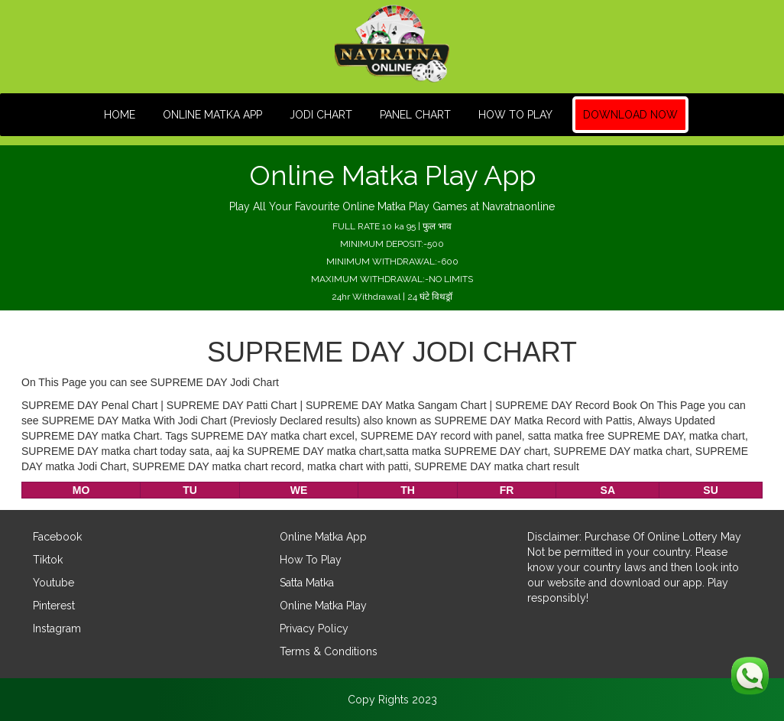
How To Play (515, 115)
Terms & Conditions (328, 651)
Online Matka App (212, 115)
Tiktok (48, 560)
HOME (119, 115)
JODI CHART (321, 115)
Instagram (57, 628)
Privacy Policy (314, 628)
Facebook (57, 537)
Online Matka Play (323, 605)
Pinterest (54, 605)
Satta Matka (307, 582)
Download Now (630, 115)
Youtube (53, 582)
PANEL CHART (415, 115)
